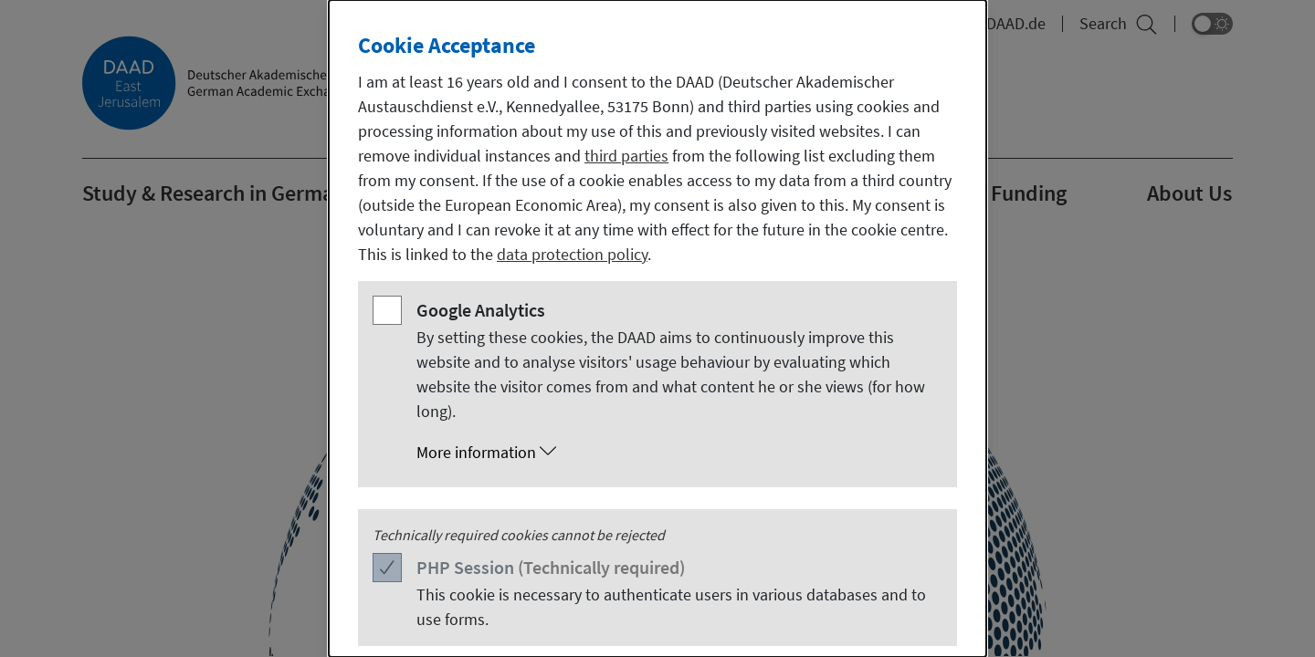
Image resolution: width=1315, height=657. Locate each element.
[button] (675, 452)
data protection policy (572, 254)
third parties (626, 155)
